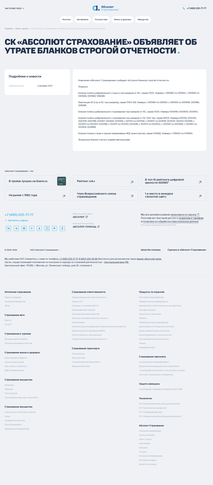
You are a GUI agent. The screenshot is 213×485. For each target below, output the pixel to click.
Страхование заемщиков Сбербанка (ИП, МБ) (160, 389)
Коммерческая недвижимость (153, 301)
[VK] (8, 228)
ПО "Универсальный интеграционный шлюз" (160, 416)
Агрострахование (13, 424)
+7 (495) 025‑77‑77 (68, 258)
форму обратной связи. (149, 258)
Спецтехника (78, 353)
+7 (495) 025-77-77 (19, 215)
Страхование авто (15, 315)
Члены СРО (77, 301)
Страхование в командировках (154, 362)
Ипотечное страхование (18, 292)
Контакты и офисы (16, 220)
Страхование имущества (18, 379)
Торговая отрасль (147, 310)
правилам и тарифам (191, 218)
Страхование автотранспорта (86, 362)
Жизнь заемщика (13, 297)
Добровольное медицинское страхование (159, 366)
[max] (24, 228)
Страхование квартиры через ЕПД (21, 397)
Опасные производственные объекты (90, 318)
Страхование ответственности (88, 292)
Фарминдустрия (147, 347)
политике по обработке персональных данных (170, 221)
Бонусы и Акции (146, 435)
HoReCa (142, 318)
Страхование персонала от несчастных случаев (162, 370)
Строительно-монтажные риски (20, 412)
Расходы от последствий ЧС (85, 305)
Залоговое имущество (15, 301)
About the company (151, 250)
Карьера (143, 447)
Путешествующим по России (18, 343)
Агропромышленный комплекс (154, 339)
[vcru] (47, 228)
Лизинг (142, 343)
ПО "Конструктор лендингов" (153, 408)
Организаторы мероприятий (85, 314)
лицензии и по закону (184, 214)
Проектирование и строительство (155, 335)
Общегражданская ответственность (89, 297)
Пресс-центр (145, 439)
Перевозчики (78, 322)
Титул (7, 305)
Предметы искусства (15, 420)
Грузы (7, 416)
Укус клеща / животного (16, 366)
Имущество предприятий (17, 429)
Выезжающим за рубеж (16, 339)
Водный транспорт (81, 366)
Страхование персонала (152, 356)
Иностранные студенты (16, 358)
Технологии (145, 398)
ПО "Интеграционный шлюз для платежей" (159, 403)
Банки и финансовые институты (154, 331)
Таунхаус (9, 389)
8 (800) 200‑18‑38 (88, 258)
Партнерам (144, 443)
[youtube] (54, 228)
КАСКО (8, 320)
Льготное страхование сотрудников (156, 374)
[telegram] (16, 228)
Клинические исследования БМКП (88, 331)
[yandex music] (39, 228)
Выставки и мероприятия (151, 297)
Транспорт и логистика (150, 314)
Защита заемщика (149, 383)
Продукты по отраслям (151, 292)
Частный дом (11, 393)
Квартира (9, 385)
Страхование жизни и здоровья (22, 352)
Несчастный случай (14, 362)
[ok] (62, 228)
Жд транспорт (79, 358)
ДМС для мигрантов (14, 370)
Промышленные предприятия (153, 322)
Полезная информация (150, 431)
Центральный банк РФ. (116, 262)
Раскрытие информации (151, 456)
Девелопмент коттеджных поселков (156, 326)
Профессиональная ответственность (89, 339)
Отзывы (143, 452)
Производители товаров (83, 310)
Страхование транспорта (85, 348)
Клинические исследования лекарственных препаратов (99, 326)
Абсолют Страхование (151, 425)
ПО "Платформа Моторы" (151, 412)
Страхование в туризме (18, 333)
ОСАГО (8, 324)
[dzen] (31, 228)
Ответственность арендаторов (86, 335)
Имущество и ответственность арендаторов (160, 305)
